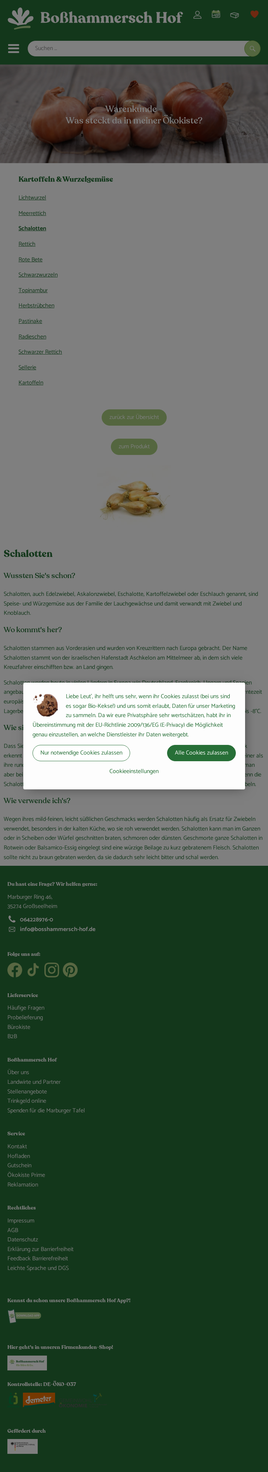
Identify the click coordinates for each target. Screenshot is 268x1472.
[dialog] (134, 736)
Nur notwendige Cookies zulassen (81, 753)
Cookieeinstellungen (134, 771)
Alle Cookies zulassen (201, 753)
